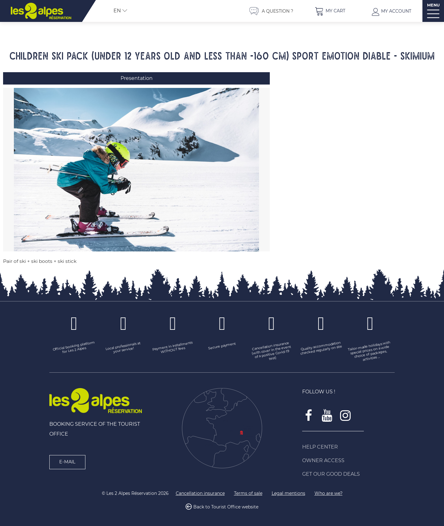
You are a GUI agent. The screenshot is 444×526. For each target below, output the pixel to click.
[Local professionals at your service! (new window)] (123, 346)
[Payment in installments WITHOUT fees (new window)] (172, 346)
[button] (330, 11)
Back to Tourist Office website (225, 505)
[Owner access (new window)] (348, 459)
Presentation (137, 78)
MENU (433, 5)
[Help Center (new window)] (348, 445)
